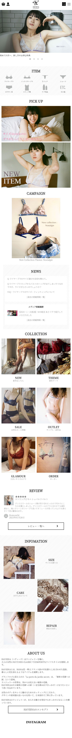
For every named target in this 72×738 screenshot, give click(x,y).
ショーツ (63, 77)
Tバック (45, 77)
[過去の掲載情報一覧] (36, 297)
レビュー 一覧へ (36, 526)
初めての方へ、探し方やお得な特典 (36, 33)
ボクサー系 (9, 88)
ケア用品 (45, 88)
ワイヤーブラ (9, 77)
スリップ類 (27, 88)
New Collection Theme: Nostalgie (36, 258)
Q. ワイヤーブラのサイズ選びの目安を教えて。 (27, 278)
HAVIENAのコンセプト (36, 709)
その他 (63, 88)
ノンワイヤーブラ (27, 77)
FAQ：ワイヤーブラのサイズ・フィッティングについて (31, 292)
